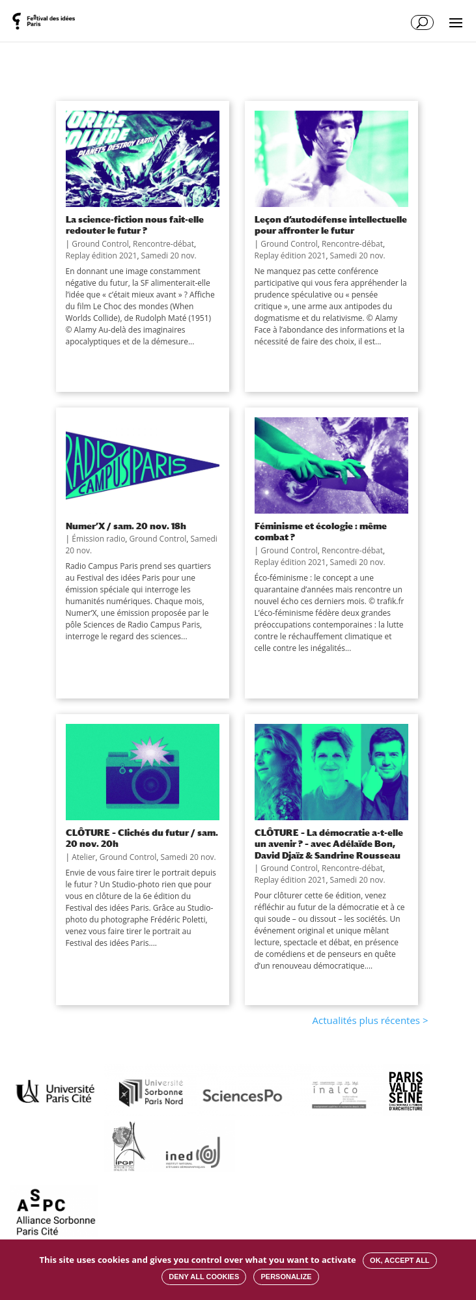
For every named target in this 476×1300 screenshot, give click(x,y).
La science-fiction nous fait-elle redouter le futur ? (135, 225)
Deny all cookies (204, 1276)
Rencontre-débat (163, 243)
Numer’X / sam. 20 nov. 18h (126, 525)
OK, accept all (399, 1260)
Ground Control (100, 243)
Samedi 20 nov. (169, 255)
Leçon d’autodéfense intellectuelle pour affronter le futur (331, 225)
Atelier (83, 857)
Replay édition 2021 (101, 255)
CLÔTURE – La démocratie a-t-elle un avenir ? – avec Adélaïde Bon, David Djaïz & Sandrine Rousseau (329, 844)
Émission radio (98, 538)
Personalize (285, 1276)
